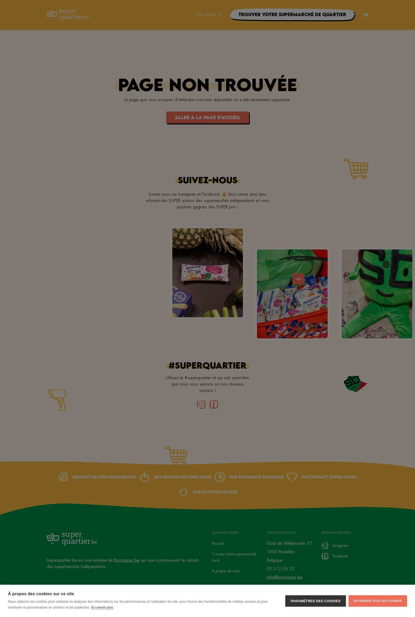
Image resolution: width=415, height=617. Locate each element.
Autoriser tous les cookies (378, 602)
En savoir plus (102, 609)
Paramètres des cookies (315, 603)
